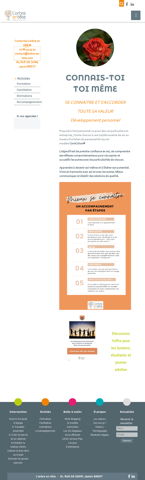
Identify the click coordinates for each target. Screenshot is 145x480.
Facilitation (24, 89)
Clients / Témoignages (100, 429)
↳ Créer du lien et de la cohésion (18, 437)
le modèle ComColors (73, 425)
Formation (24, 83)
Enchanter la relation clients (18, 445)
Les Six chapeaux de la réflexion (72, 433)
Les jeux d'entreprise (72, 445)
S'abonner (127, 441)
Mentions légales (100, 435)
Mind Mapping (72, 419)
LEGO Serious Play (72, 439)
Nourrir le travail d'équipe (18, 421)
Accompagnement (29, 102)
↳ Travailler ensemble (18, 429)
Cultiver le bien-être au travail (18, 453)
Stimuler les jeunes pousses (18, 461)
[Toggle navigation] (135, 15)
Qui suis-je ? (99, 423)
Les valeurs (100, 419)
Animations (24, 96)
